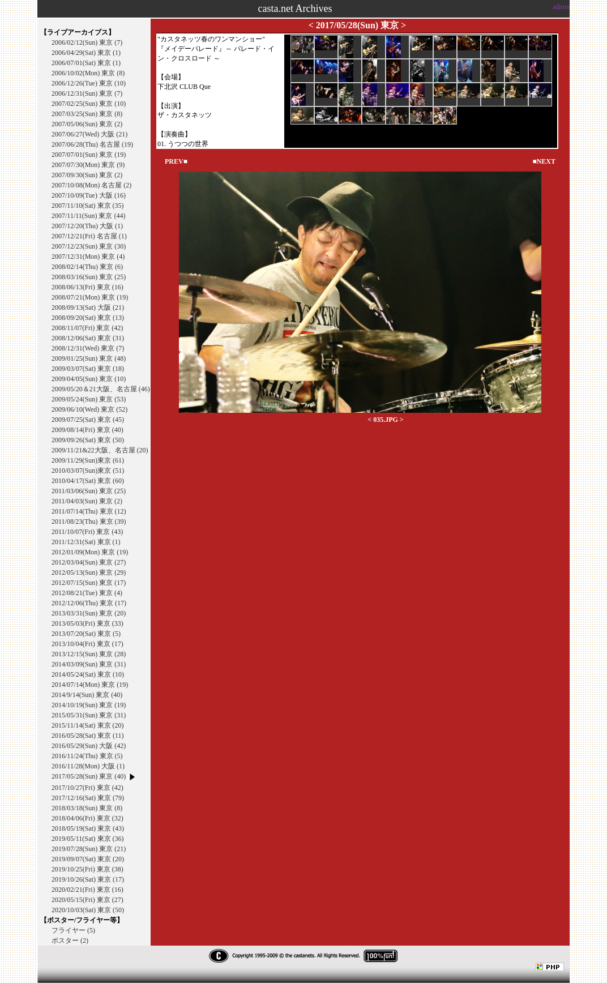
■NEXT (543, 161)
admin (561, 7)
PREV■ (176, 161)
